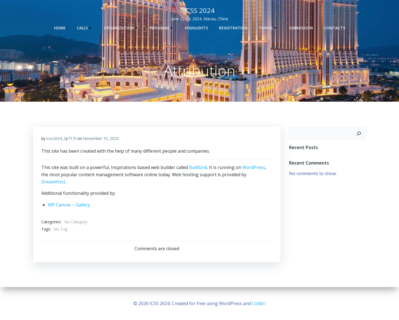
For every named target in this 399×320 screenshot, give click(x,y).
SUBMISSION (301, 27)
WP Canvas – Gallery (69, 205)
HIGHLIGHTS (196, 27)
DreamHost (54, 182)
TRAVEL (268, 27)
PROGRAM (162, 27)
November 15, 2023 (101, 138)
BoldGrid (198, 168)
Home (60, 27)
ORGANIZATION (121, 27)
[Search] (359, 133)
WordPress (254, 168)
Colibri (259, 303)
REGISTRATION (233, 27)
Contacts (334, 27)
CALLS (85, 27)
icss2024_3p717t (61, 138)
